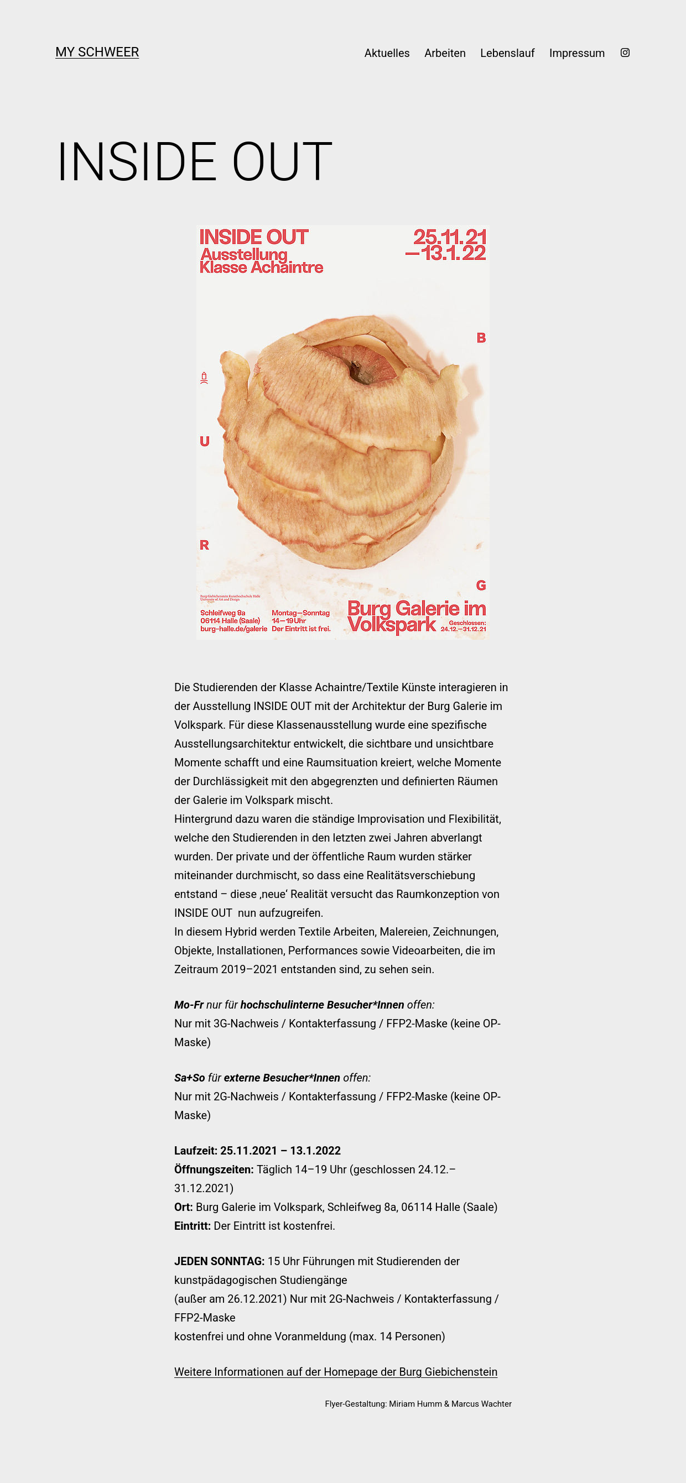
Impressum (577, 53)
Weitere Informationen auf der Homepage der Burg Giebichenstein (335, 1371)
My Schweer (97, 52)
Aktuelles (387, 53)
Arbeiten (445, 53)
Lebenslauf (507, 53)
